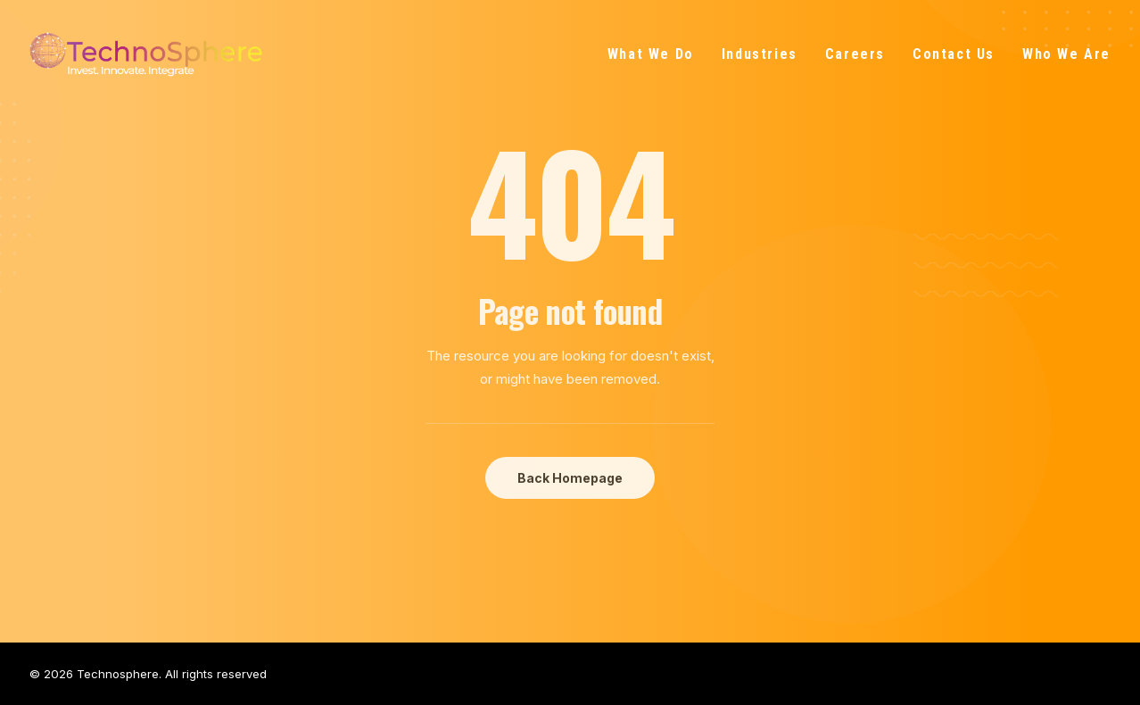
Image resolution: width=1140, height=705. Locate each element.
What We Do (650, 54)
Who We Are (1066, 54)
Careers (855, 54)
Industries (759, 54)
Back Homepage (570, 477)
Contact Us (954, 54)
